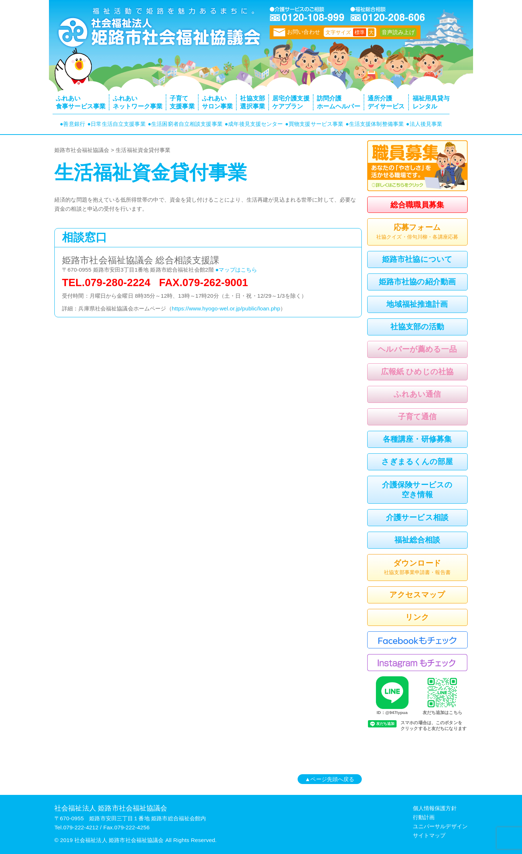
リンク (417, 617)
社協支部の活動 (417, 326)
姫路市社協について (417, 259)
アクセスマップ (417, 594)
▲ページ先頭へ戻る (329, 779)
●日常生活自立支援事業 (116, 124)
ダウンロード (417, 568)
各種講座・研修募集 (417, 439)
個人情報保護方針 (435, 808)
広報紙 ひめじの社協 (417, 371)
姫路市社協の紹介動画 (417, 281)
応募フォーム (417, 232)
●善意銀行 (72, 124)
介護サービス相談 (417, 517)
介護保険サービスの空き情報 (417, 489)
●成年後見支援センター (254, 124)
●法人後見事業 (424, 124)
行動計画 (424, 817)
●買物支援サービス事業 (314, 124)
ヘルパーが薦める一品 (417, 349)
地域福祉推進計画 (417, 304)
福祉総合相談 (417, 540)
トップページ (157, 31)
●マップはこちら (236, 270)
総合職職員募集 (417, 205)
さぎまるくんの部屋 (417, 461)
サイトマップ (429, 835)
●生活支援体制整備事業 (374, 124)
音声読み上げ (398, 32)
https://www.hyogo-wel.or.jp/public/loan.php (226, 308)
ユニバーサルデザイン (440, 826)
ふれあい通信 (417, 394)
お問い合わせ (296, 32)
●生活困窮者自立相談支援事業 (185, 124)
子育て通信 (417, 416)
